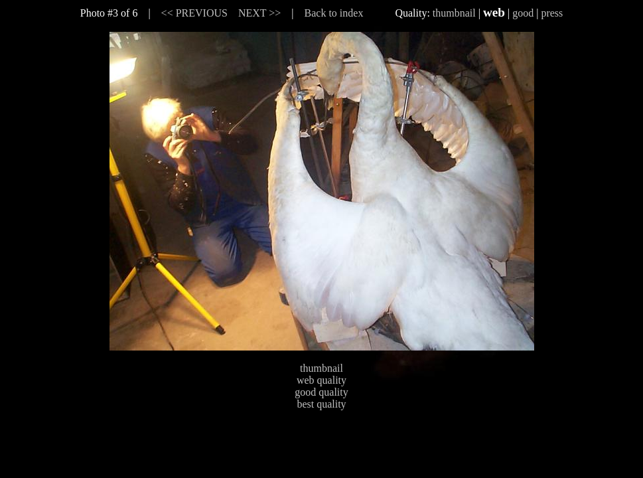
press (552, 13)
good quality (321, 392)
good (523, 13)
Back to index (334, 13)
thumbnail (454, 13)
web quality (321, 380)
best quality (321, 404)
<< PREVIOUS (194, 13)
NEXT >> (259, 13)
